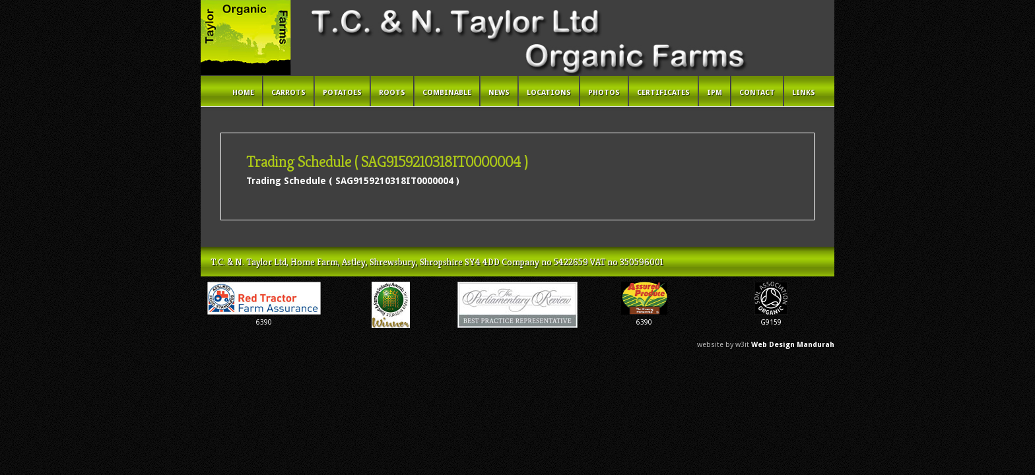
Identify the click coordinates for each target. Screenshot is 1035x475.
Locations (549, 92)
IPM (714, 92)
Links (803, 92)
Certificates (663, 92)
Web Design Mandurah (792, 344)
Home (243, 92)
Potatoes (342, 92)
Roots (392, 92)
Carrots (288, 92)
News (499, 92)
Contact (757, 92)
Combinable (446, 92)
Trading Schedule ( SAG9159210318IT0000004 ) (352, 180)
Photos (604, 92)
